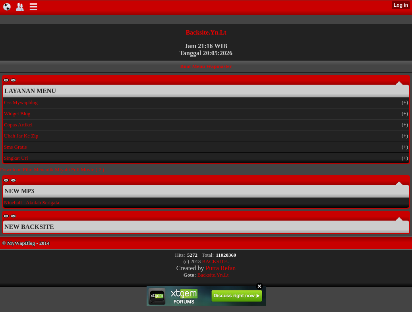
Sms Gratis (15, 147)
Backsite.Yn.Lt (206, 32)
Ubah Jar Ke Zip (21, 136)
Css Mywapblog (21, 102)
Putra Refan (220, 268)
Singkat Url (16, 158)
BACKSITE (215, 261)
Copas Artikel (18, 125)
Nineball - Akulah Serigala (31, 202)
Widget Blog (17, 113)
